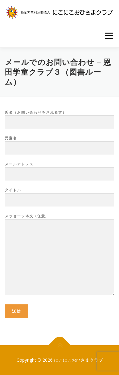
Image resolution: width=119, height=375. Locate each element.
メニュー (108, 35)
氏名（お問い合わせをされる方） (59, 117)
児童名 (59, 143)
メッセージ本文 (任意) (59, 254)
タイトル (59, 195)
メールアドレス (59, 169)
